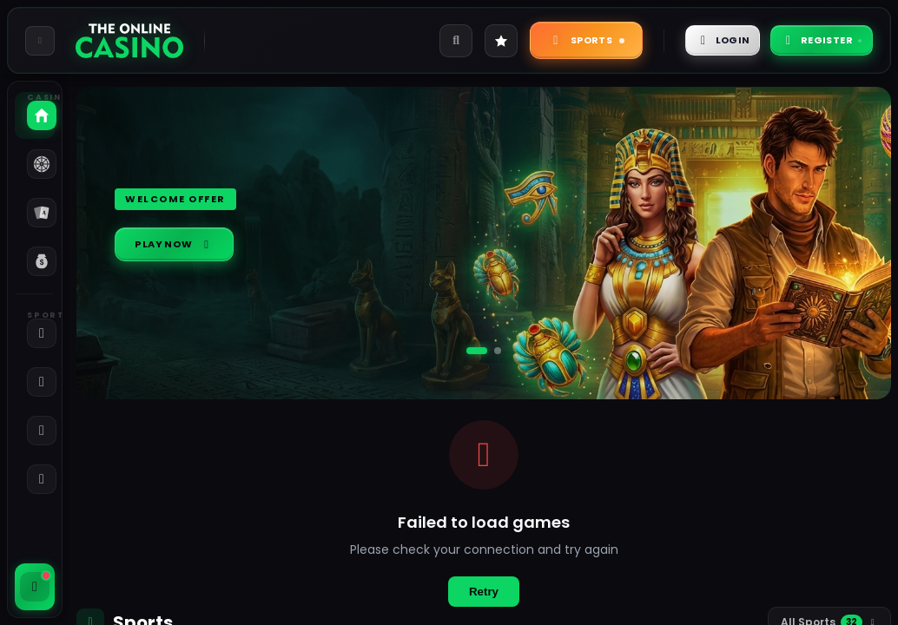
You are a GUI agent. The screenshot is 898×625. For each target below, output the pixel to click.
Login (693, 40)
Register (811, 40)
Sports (547, 40)
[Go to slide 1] (476, 350)
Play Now (183, 244)
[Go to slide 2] (497, 350)
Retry (484, 591)
